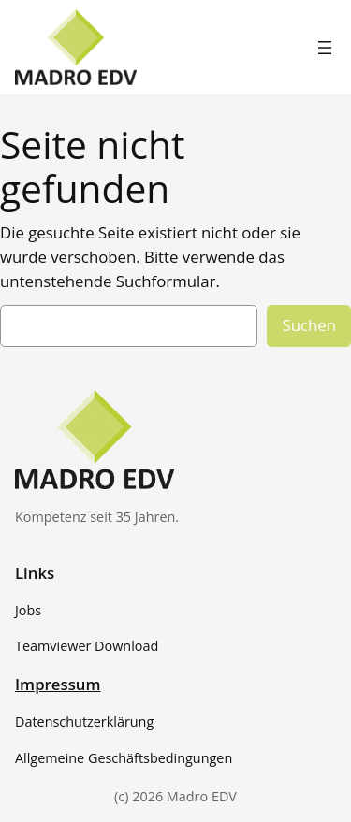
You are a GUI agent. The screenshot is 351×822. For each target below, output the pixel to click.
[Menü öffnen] (325, 47)
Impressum (58, 684)
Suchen (309, 325)
